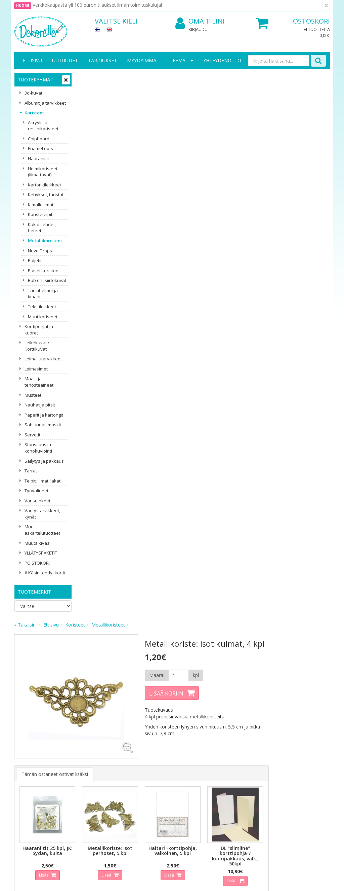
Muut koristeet (42, 317)
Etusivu (32, 60)
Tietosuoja (75, 757)
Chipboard (38, 139)
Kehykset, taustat (45, 194)
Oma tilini (200, 21)
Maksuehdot (77, 787)
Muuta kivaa (37, 543)
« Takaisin (89, 78)
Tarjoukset (102, 60)
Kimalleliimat (40, 205)
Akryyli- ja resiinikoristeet (43, 125)
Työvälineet (36, 491)
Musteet (33, 395)
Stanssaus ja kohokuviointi (38, 447)
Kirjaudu (198, 29)
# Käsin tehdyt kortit (45, 573)
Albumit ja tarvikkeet (45, 103)
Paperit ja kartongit (44, 415)
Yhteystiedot (28, 767)
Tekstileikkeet (42, 307)
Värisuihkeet (37, 501)
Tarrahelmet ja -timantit (44, 293)
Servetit (32, 435)
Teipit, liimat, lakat (42, 481)
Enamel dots (40, 148)
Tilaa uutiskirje (118, 720)
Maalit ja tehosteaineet (39, 382)
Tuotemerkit (34, 592)
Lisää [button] (108, 326)
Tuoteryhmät (35, 79)
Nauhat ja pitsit (40, 405)
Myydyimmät (143, 60)
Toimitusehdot (79, 767)
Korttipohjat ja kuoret (39, 329)
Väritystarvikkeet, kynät (42, 513)
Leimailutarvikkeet (43, 359)
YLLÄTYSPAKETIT (41, 553)
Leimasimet (36, 369)
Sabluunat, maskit (43, 425)
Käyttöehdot (77, 777)
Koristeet (34, 113)
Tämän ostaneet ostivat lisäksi (119, 226)
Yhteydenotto (222, 60)
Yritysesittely (28, 757)
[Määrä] (241, 129)
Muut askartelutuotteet (42, 530)
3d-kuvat (33, 93)
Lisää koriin (229, 147)
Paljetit (35, 260)
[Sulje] (326, 5)
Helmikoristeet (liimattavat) (42, 172)
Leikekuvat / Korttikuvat (37, 346)
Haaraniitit (38, 158)
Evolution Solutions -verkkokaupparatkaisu (287, 881)
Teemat (181, 60)
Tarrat (31, 471)
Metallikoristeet (45, 241)
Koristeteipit (40, 214)
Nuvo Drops (40, 251)
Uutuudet (65, 60)
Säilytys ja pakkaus (44, 461)
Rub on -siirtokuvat (47, 280)
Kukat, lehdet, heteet (42, 227)
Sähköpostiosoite (119, 692)
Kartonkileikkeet (44, 185)
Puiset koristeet (44, 271)
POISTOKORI (37, 563)
